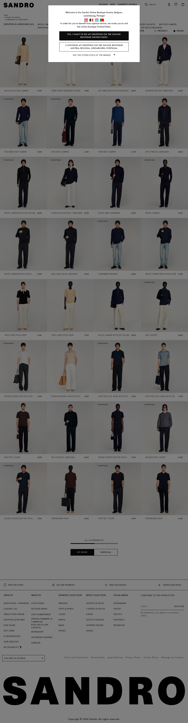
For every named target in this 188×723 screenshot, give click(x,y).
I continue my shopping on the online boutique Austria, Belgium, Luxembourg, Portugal (94, 46)
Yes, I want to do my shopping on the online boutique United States (94, 35)
